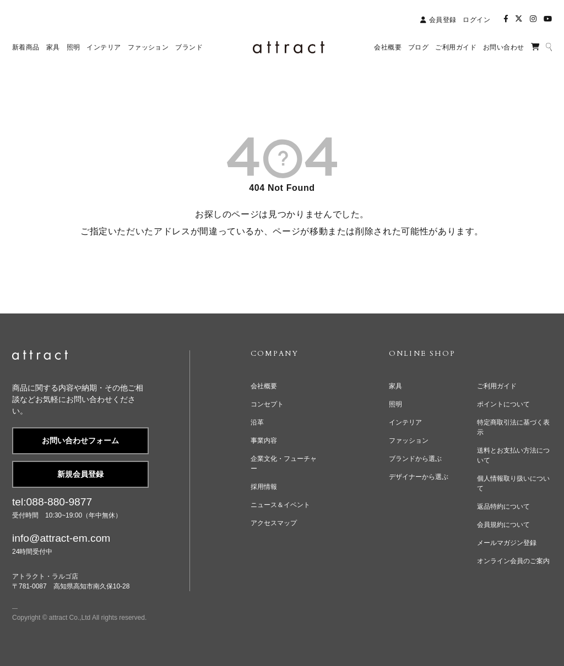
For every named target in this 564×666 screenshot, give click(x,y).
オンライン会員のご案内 (513, 561)
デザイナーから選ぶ (418, 477)
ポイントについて (503, 404)
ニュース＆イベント (280, 505)
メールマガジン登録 (506, 543)
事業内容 (264, 440)
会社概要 (264, 386)
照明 (395, 404)
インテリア (405, 422)
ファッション (409, 440)
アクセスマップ (274, 523)
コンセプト (267, 404)
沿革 (257, 422)
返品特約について (503, 506)
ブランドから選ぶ (415, 459)
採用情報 (264, 487)
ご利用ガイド (497, 386)
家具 (395, 386)
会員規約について (503, 525)
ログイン (476, 20)
